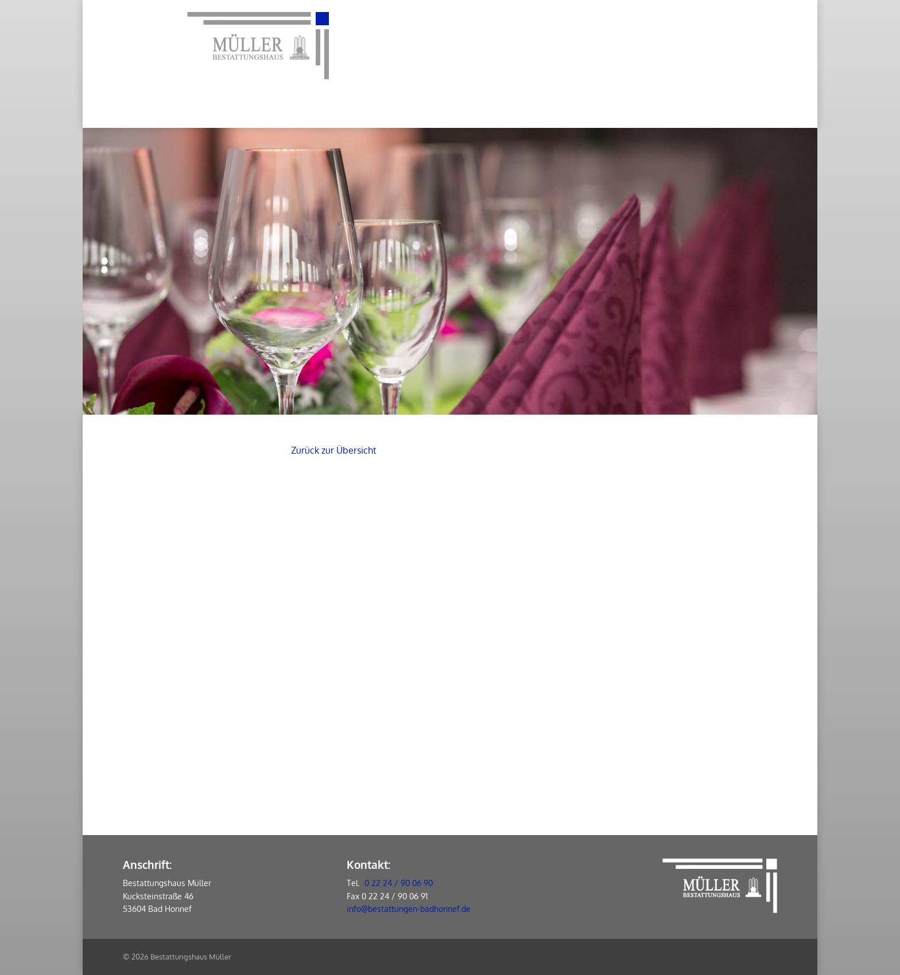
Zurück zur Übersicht (334, 450)
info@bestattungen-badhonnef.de (409, 909)
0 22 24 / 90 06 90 (398, 883)
